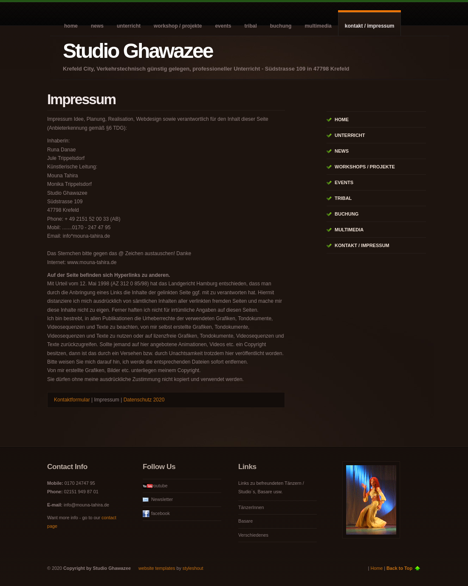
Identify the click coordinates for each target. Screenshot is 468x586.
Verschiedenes (253, 535)
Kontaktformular (72, 400)
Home (71, 26)
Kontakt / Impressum (370, 26)
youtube (159, 485)
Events (223, 26)
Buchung (281, 26)
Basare (245, 520)
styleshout (193, 568)
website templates (156, 568)
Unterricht (129, 26)
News (97, 26)
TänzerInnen (251, 507)
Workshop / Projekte (178, 26)
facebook (160, 513)
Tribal (250, 26)
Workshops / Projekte (365, 166)
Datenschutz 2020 (144, 400)
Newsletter (162, 499)
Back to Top (399, 568)
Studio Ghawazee (137, 51)
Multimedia (317, 26)
